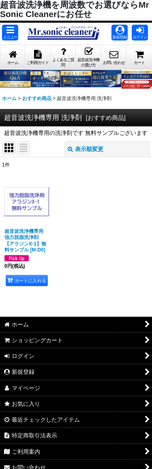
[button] (10, 33)
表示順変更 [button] (85, 149)
